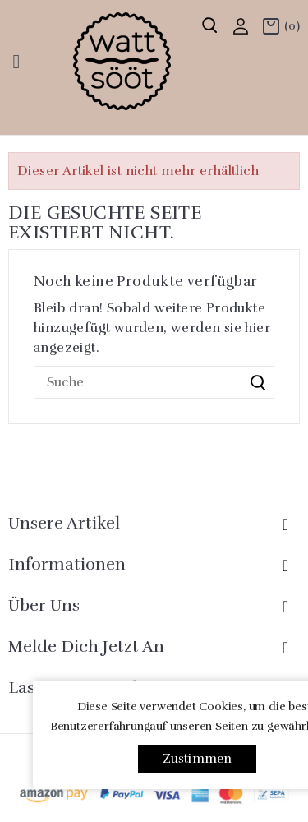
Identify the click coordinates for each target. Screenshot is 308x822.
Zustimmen (197, 758)
